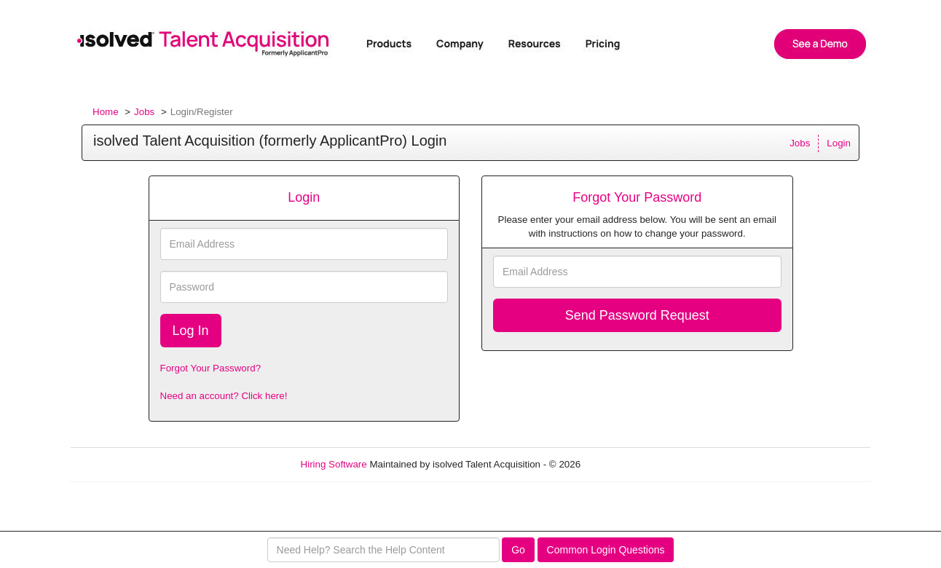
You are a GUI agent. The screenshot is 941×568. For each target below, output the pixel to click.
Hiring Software (334, 464)
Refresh (624, 464)
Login (839, 143)
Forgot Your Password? (210, 368)
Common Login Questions (606, 550)
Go (518, 550)
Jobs (144, 111)
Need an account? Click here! (224, 395)
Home (105, 111)
